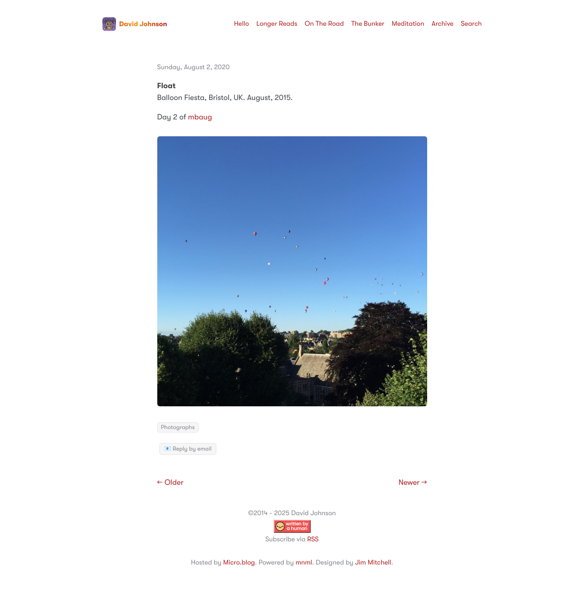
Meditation (408, 23)
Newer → (412, 482)
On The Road (324, 23)
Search (471, 23)
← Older (170, 482)
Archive (443, 23)
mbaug (200, 117)
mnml (304, 562)
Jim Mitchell (373, 562)
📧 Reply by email (188, 449)
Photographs (178, 427)
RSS (312, 539)
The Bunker (368, 23)
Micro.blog (239, 562)
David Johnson (134, 24)
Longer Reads (276, 23)
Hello (241, 23)
